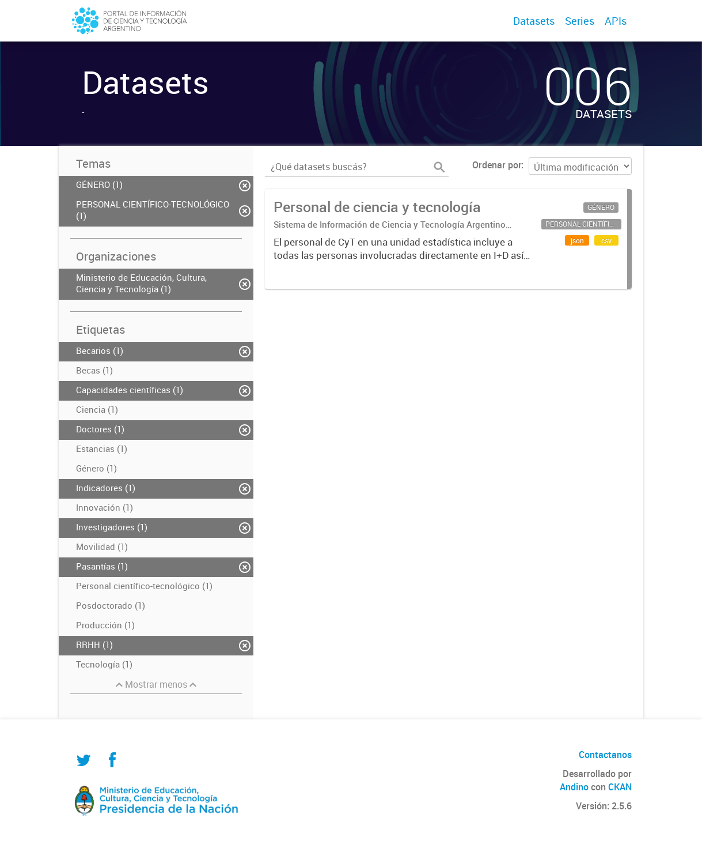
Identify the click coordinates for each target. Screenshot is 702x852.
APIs (616, 21)
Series (579, 21)
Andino (574, 787)
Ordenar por (496, 165)
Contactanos (605, 754)
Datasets (534, 21)
